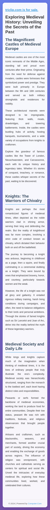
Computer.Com (34, 503)
